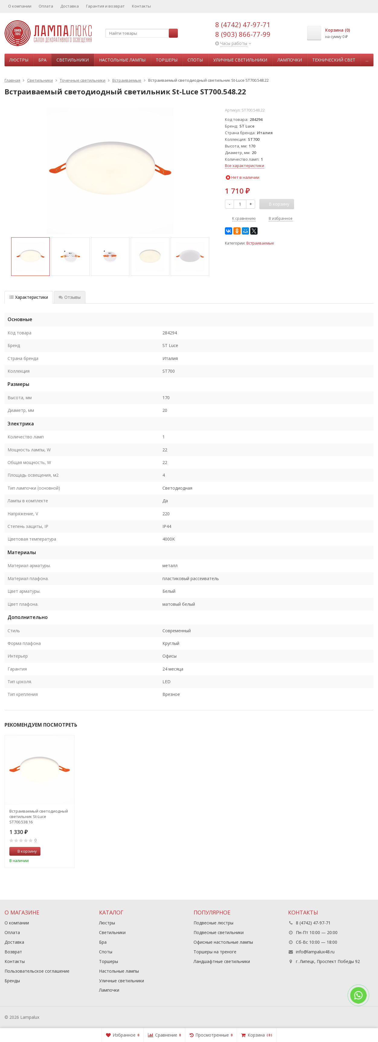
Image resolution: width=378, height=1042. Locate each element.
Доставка (69, 6)
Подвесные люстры (213, 923)
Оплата (46, 6)
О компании (19, 6)
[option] (30, 256)
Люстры (18, 60)
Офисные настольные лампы (223, 942)
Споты (195, 60)
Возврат (13, 952)
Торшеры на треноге (215, 952)
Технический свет (333, 60)
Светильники (72, 60)
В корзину (24, 851)
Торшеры (167, 60)
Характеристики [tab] (28, 297)
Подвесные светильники (219, 932)
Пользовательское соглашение (37, 971)
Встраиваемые (260, 243)
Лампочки (289, 60)
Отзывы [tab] (70, 297)
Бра (42, 60)
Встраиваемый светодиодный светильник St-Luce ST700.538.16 (38, 816)
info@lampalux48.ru (315, 952)
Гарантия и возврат (105, 6)
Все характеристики (244, 165)
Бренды (12, 981)
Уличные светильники (240, 60)
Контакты (141, 6)
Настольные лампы (122, 60)
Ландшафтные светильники (222, 961)
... (367, 60)
